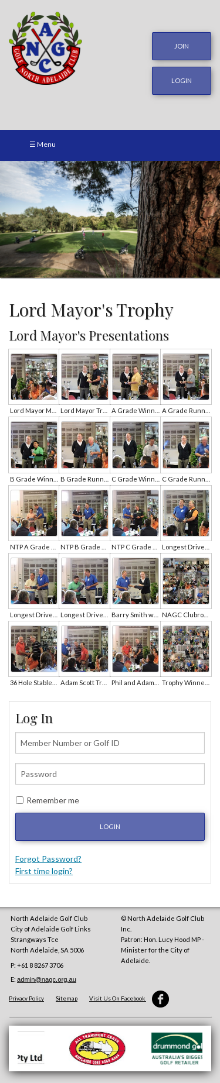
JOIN (181, 46)
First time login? (44, 871)
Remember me (52, 800)
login (181, 80)
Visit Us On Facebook (129, 998)
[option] (110, 219)
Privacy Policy (26, 998)
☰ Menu (42, 144)
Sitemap (66, 998)
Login (110, 826)
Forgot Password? (48, 859)
